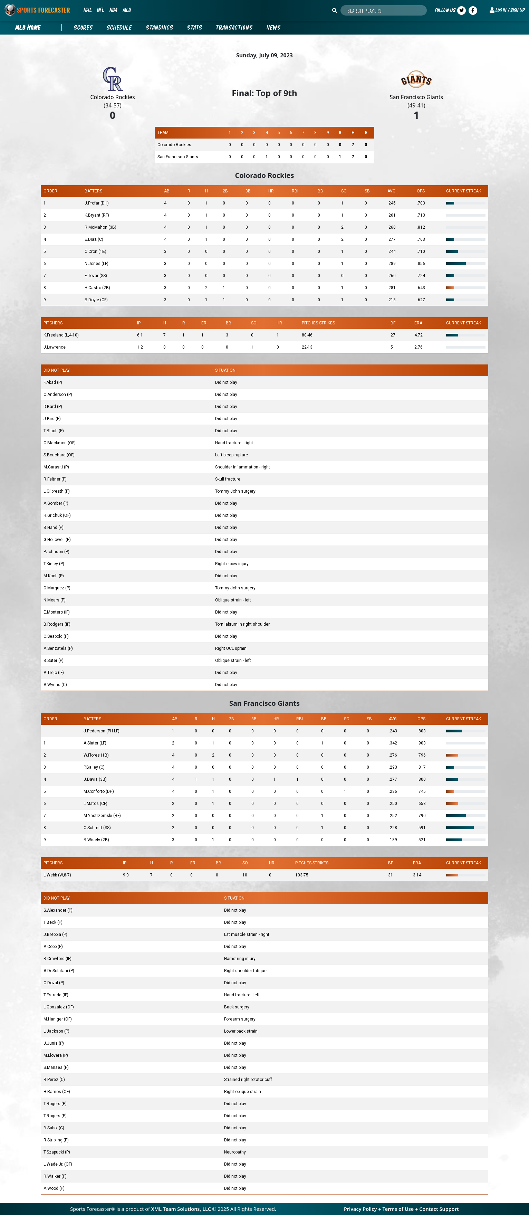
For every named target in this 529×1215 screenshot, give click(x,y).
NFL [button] (100, 10)
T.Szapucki (54, 1152)
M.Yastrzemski (98, 815)
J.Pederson (95, 731)
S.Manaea (54, 1067)
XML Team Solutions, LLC (181, 1209)
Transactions (234, 27)
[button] (507, 10)
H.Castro (93, 287)
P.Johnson (54, 551)
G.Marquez (54, 588)
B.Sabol (51, 1128)
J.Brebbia (53, 934)
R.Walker (52, 1176)
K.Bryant (93, 215)
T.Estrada (53, 995)
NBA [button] (113, 10)
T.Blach (51, 430)
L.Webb (51, 875)
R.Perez (51, 1079)
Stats (194, 27)
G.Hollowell (55, 539)
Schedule (119, 27)
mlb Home (28, 27)
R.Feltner (52, 479)
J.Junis (51, 1043)
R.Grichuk (53, 515)
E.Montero (54, 612)
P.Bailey (91, 767)
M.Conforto (95, 791)
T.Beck (50, 922)
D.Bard (50, 406)
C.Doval (51, 982)
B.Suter (51, 660)
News (274, 27)
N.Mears (52, 600)
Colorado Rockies (112, 97)
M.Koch (51, 575)
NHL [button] (88, 10)
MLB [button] (127, 10)
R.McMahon (96, 227)
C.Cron (91, 251)
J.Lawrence (55, 347)
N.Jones (93, 263)
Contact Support (439, 1209)
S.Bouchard (55, 455)
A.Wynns (52, 684)
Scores (83, 27)
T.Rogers (52, 1103)
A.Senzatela (56, 648)
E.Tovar (92, 275)
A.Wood (51, 1188)
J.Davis (91, 779)
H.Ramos (53, 1091)
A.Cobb (51, 946)
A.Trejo (51, 672)
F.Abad (50, 382)
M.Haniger (54, 1019)
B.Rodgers (54, 624)
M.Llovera (53, 1055)
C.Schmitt (93, 827)
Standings (159, 27)
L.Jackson (54, 1031)
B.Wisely (92, 839)
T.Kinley (51, 563)
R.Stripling (54, 1140)
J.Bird (50, 418)
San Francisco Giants (416, 97)
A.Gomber (53, 503)
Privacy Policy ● (363, 1209)
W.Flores (92, 755)
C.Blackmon (56, 442)
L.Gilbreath (54, 491)
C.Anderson (55, 394)
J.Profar (92, 203)
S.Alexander (55, 910)
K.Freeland (54, 335)
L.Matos (92, 803)
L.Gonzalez (55, 1007)
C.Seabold (54, 636)
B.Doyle (92, 299)
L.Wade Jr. (54, 1164)
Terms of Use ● (400, 1209)
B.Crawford (55, 958)
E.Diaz (91, 239)
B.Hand (51, 527)
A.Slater (91, 743)
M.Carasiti (54, 467)
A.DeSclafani (56, 970)
